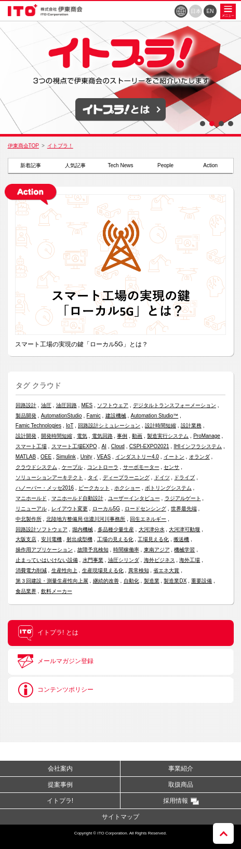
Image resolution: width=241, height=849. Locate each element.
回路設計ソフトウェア (42, 529)
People (165, 165)
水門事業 (93, 560)
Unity (86, 457)
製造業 (151, 581)
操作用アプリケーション (44, 549)
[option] (120, 77)
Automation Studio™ (155, 416)
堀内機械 (82, 529)
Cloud (118, 446)
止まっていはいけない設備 (47, 560)
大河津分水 (152, 529)
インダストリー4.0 (137, 457)
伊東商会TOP (23, 146)
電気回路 (102, 436)
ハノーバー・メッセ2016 (45, 488)
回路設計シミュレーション (109, 425)
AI (103, 446)
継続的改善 (106, 581)
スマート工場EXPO (74, 446)
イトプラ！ (60, 146)
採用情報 (175, 800)
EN (210, 11)
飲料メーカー (56, 591)
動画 (137, 436)
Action (210, 165)
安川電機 (51, 539)
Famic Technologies (38, 425)
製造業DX (175, 581)
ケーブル (72, 467)
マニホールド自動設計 (77, 498)
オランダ (199, 457)
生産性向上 (64, 570)
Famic (94, 416)
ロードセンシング (145, 508)
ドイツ (162, 477)
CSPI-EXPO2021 (149, 446)
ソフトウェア (112, 405)
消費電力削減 (31, 570)
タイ (93, 477)
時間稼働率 (126, 549)
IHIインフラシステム (197, 446)
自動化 (131, 581)
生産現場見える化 (103, 570)
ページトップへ (223, 833)
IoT (69, 425)
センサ (171, 467)
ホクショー (127, 488)
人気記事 (75, 165)
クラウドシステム (36, 467)
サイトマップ (120, 816)
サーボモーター (141, 467)
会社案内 (60, 768)
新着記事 (30, 165)
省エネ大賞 (166, 570)
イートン (174, 457)
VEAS (104, 457)
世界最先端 (184, 508)
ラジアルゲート (183, 498)
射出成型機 (79, 539)
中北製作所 (29, 519)
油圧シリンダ (123, 560)
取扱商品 (180, 784)
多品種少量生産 (116, 529)
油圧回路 (66, 405)
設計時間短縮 (160, 425)
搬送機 (181, 539)
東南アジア (157, 549)
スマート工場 (31, 446)
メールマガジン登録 (55, 661)
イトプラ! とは (48, 633)
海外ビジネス (159, 560)
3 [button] (221, 123)
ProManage (206, 436)
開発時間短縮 (56, 436)
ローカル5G (106, 508)
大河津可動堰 (184, 529)
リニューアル (31, 508)
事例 (122, 436)
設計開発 (26, 436)
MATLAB (26, 457)
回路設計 (26, 405)
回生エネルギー (148, 519)
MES (87, 405)
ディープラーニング (126, 477)
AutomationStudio (61, 416)
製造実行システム (168, 436)
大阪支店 (26, 539)
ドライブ (184, 477)
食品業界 (26, 591)
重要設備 (201, 581)
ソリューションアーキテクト (49, 477)
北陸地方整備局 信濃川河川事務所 (86, 519)
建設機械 (115, 416)
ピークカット (94, 488)
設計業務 (191, 425)
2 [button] (212, 123)
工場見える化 (153, 539)
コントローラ (102, 467)
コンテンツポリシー (55, 690)
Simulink (66, 457)
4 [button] (230, 123)
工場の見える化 (115, 539)
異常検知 (138, 570)
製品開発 (26, 416)
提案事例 (60, 784)
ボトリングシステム (168, 488)
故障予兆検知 (93, 549)
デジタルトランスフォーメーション (174, 405)
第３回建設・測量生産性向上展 (52, 581)
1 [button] (202, 123)
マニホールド (31, 498)
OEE (46, 457)
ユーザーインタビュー (134, 498)
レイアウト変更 (69, 508)
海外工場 (189, 560)
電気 (82, 436)
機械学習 (184, 549)
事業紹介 (180, 768)
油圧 (46, 405)
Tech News (120, 165)
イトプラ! (60, 800)
